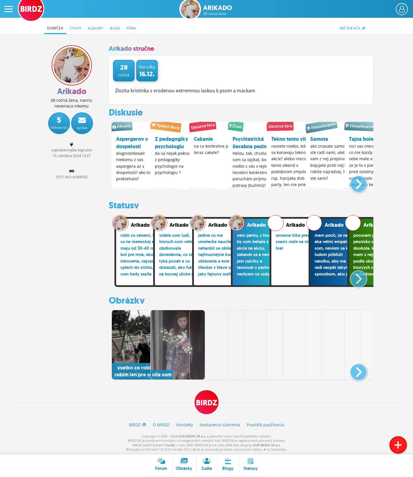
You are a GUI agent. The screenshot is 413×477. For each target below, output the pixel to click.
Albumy (96, 28)
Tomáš (170, 444)
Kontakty (184, 424)
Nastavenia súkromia (220, 424)
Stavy (75, 28)
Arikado (217, 10)
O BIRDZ (161, 424)
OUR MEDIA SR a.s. (192, 435)
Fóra (131, 28)
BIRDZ (207, 401)
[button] (354, 181)
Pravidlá (265, 424)
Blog (115, 28)
